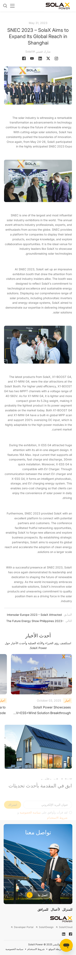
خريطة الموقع (55, 949)
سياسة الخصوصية (14, 949)
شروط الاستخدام (36, 949)
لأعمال (55, 909)
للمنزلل (67, 909)
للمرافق (42, 909)
